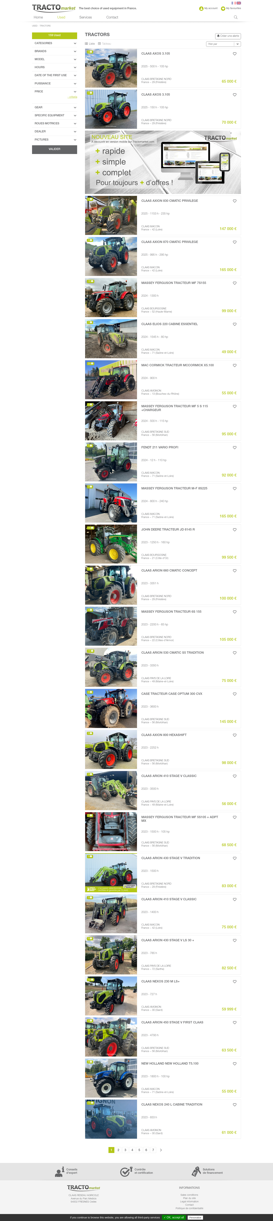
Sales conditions (189, 1195)
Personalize (195, 1217)
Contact (112, 18)
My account (208, 8)
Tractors (45, 26)
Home (38, 18)
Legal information (189, 1202)
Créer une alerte (228, 36)
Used (61, 18)
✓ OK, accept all (174, 1217)
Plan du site (189, 1198)
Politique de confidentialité (189, 1208)
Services (85, 18)
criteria (72, 97)
